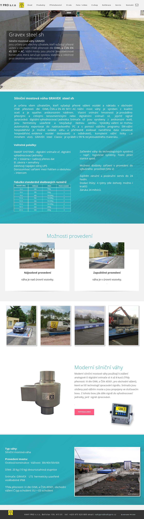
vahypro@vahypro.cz (105, 514)
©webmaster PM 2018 (127, 514)
